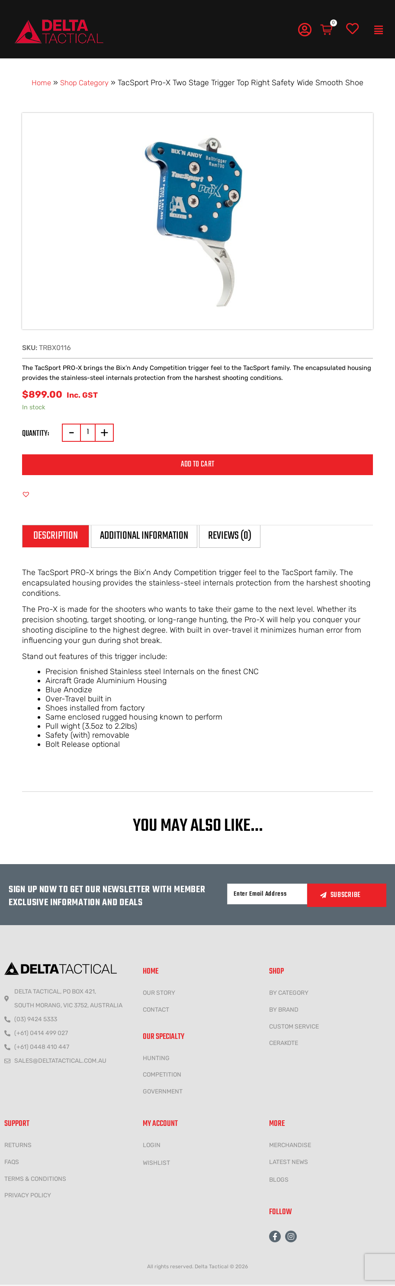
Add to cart (197, 464)
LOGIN (152, 1146)
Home (39, 82)
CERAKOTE (283, 1044)
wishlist (156, 1163)
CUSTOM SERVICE (294, 1027)
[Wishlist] (352, 29)
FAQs (11, 1163)
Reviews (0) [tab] (244, 537)
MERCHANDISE (290, 1146)
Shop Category (85, 82)
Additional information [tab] (152, 537)
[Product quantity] (88, 433)
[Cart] (327, 30)
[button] (378, 30)
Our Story (159, 994)
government (163, 1092)
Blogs (279, 1180)
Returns (18, 1146)
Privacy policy (27, 1196)
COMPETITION (162, 1076)
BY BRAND (284, 1010)
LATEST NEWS (288, 1163)
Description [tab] (57, 537)
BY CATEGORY (288, 994)
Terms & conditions (35, 1179)
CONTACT (156, 1010)
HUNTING (156, 1059)
